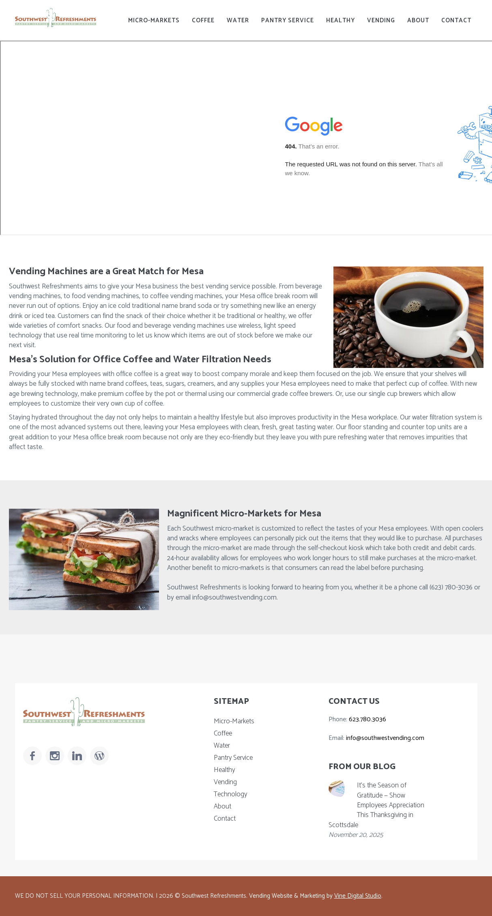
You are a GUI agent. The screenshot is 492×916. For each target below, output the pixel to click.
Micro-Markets (154, 20)
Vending (381, 20)
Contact (456, 20)
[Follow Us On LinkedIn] (77, 755)
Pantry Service (287, 20)
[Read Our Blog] (99, 755)
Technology (230, 794)
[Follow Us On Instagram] (54, 755)
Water (238, 20)
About (418, 20)
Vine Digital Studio (357, 896)
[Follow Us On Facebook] (32, 755)
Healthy (340, 20)
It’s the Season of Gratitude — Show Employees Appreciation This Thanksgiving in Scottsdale (376, 805)
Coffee (203, 20)
